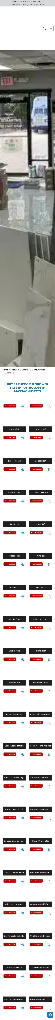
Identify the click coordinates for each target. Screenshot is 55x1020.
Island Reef (41, 651)
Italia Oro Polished (40, 967)
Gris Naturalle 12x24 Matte (40, 904)
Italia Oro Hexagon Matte (14, 999)
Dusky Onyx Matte (40, 841)
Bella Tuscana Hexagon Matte (14, 777)
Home (5, 370)
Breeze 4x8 (41, 429)
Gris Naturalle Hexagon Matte (40, 936)
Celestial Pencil (41, 492)
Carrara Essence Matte (40, 777)
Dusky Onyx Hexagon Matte (40, 872)
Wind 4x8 (14, 587)
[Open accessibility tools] (50, 1015)
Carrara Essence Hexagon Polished (14, 841)
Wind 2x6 (41, 556)
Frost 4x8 (40, 524)
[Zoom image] (22, 406)
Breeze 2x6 (14, 429)
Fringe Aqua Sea (40, 619)
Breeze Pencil (14, 461)
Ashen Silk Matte (40, 682)
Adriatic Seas (14, 619)
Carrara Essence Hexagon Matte (40, 809)
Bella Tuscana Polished (40, 746)
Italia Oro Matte (14, 967)
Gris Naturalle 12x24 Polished (14, 936)
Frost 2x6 (14, 524)
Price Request (10, 406)
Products (15, 370)
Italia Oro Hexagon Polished (40, 999)
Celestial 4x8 (14, 492)
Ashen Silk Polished (14, 714)
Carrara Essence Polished (14, 809)
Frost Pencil (14, 556)
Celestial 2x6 (40, 461)
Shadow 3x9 (14, 682)
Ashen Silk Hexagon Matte (40, 714)
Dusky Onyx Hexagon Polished (14, 904)
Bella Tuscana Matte (14, 746)
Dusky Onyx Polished (14, 872)
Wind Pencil (40, 587)
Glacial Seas (14, 651)
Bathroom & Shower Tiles (33, 370)
